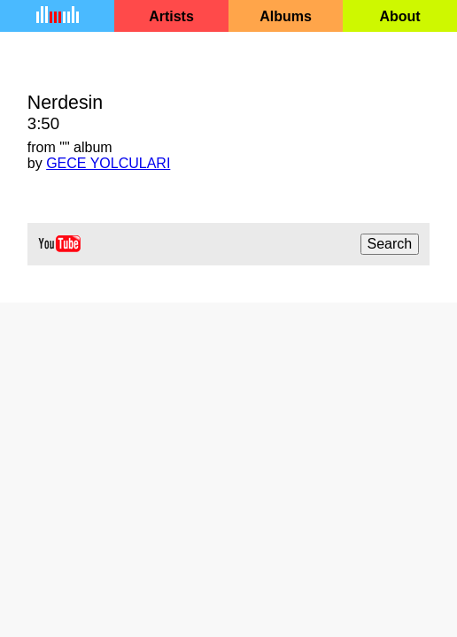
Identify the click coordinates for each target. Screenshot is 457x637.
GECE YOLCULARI (108, 163)
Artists (171, 16)
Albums (285, 16)
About (399, 16)
